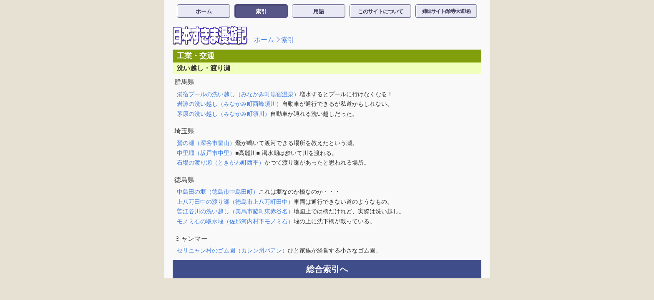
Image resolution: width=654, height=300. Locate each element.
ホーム (204, 11)
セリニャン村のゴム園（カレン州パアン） (232, 250)
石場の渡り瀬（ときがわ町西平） (220, 162)
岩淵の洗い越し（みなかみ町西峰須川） (229, 103)
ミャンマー (191, 238)
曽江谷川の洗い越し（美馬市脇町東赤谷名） (235, 211)
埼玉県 (184, 131)
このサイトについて (380, 11)
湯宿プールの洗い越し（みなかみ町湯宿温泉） (238, 94)
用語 (318, 11)
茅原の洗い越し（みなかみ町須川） (223, 113)
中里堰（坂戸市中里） (206, 153)
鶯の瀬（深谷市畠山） (206, 143)
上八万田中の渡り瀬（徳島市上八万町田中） (235, 201)
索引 (261, 11)
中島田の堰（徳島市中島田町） (218, 191)
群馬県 (184, 81)
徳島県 (184, 179)
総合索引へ (327, 269)
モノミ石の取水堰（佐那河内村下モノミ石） (235, 221)
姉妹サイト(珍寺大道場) (446, 11)
